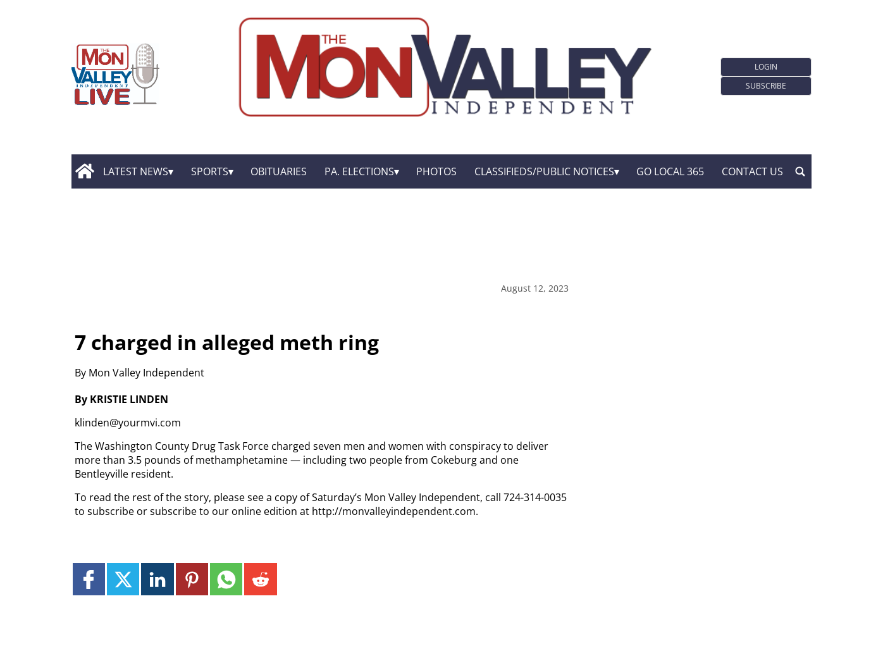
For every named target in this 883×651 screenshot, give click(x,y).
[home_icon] (84, 171)
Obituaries (278, 171)
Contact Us (752, 171)
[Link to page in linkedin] (157, 579)
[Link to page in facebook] (89, 579)
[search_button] (800, 171)
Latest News (135, 171)
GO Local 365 (670, 171)
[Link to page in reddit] (260, 579)
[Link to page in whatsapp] (226, 579)
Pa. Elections (359, 171)
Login (766, 66)
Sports (209, 171)
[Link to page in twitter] (123, 579)
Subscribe (766, 85)
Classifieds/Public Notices (544, 171)
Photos (436, 171)
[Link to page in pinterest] (192, 579)
